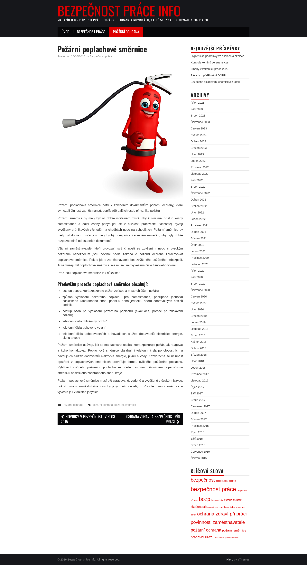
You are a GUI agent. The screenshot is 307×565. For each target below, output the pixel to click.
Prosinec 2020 (200, 257)
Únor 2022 (197, 212)
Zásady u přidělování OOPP (208, 75)
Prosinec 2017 (200, 374)
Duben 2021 (198, 231)
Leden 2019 (198, 322)
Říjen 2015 (197, 432)
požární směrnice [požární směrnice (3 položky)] (234, 530)
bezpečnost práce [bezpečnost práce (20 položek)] (213, 489)
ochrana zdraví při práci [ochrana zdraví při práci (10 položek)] (222, 513)
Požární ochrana (126, 31)
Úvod (65, 31)
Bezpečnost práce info (119, 10)
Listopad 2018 (199, 328)
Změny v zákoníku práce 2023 (209, 69)
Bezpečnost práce (91, 31)
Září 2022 (197, 180)
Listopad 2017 (199, 380)
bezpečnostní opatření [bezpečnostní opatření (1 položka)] (226, 481)
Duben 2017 (198, 412)
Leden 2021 (198, 251)
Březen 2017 (199, 419)
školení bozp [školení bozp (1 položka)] (233, 537)
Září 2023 (197, 109)
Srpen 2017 (198, 399)
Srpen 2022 (198, 186)
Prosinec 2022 (200, 167)
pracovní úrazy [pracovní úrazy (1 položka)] (220, 537)
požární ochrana (102, 404)
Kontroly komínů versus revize (209, 62)
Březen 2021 (199, 238)
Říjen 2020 (197, 270)
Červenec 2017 (200, 406)
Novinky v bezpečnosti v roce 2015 (88, 419)
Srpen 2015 (198, 445)
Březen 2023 (199, 147)
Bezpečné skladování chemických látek (215, 81)
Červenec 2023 (200, 122)
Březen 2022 (199, 206)
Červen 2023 (199, 128)
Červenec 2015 (200, 451)
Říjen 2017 (197, 387)
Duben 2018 (198, 348)
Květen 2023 (199, 135)
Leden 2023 (198, 160)
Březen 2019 (199, 315)
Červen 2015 (199, 458)
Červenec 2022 (200, 193)
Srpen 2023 (198, 115)
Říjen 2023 (197, 102)
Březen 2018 (199, 354)
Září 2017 (197, 393)
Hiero (229, 559)
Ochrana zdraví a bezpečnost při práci (152, 419)
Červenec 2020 (200, 290)
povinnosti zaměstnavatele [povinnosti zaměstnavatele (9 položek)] (218, 522)
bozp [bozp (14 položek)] (204, 499)
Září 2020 (197, 277)
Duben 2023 (198, 141)
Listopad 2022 (199, 173)
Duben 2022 (198, 199)
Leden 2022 (198, 219)
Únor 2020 (197, 309)
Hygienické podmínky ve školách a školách (217, 56)
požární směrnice (125, 404)
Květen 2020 (199, 303)
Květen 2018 (199, 341)
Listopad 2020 (199, 264)
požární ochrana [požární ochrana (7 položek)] (206, 530)
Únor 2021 (197, 244)
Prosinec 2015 (200, 425)
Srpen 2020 (198, 283)
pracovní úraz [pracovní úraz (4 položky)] (201, 537)
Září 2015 (197, 438)
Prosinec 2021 (200, 225)
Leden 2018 (198, 367)
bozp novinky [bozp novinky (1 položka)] (217, 500)
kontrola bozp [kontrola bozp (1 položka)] (230, 507)
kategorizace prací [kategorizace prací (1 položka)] (214, 507)
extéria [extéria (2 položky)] (228, 500)
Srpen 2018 (198, 335)
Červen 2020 (199, 296)
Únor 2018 (197, 361)
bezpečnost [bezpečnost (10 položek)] (203, 480)
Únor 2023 (197, 154)
